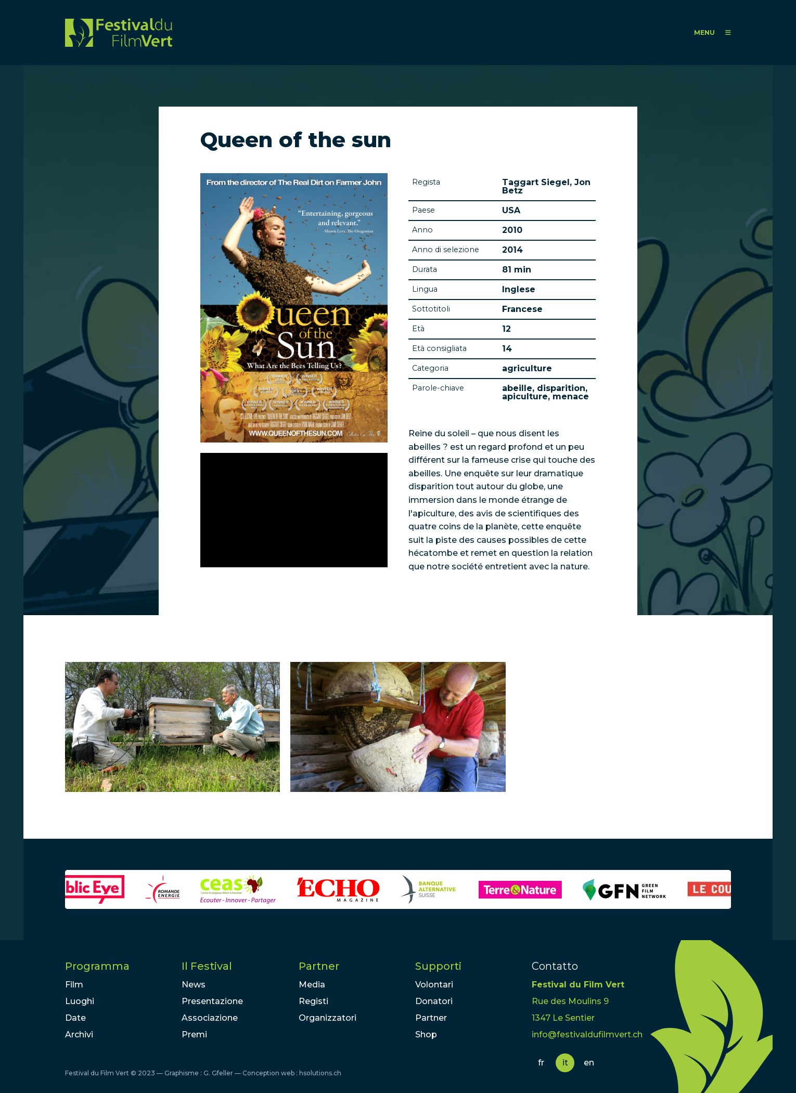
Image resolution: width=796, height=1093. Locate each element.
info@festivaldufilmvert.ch (587, 1034)
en (589, 1063)
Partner (319, 966)
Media (312, 985)
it (565, 1063)
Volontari (434, 985)
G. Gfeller (218, 1073)
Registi (313, 1001)
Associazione (210, 1018)
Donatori (434, 1001)
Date (75, 1018)
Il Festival (207, 966)
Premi (194, 1034)
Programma (97, 966)
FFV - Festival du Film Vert (118, 32)
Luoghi (79, 1001)
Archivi (79, 1034)
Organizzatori (327, 1018)
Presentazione (212, 1001)
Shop (426, 1034)
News (194, 985)
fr (541, 1063)
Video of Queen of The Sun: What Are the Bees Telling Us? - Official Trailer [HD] (294, 510)
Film (74, 985)
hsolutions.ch (320, 1073)
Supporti (438, 966)
